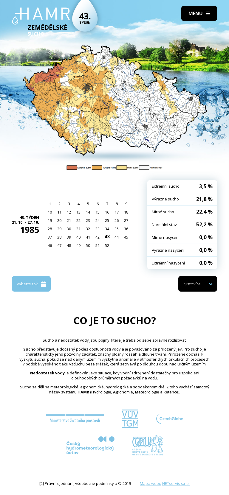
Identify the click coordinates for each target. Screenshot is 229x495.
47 (59, 245)
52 (107, 245)
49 (78, 245)
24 (97, 220)
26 (116, 220)
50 (88, 245)
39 (69, 237)
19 (50, 220)
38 (59, 237)
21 (69, 220)
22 (78, 220)
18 (126, 212)
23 (88, 220)
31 (78, 228)
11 (59, 212)
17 (116, 212)
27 (126, 220)
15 (97, 212)
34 (107, 228)
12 (69, 212)
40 (78, 237)
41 (88, 237)
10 (50, 212)
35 (116, 228)
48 (69, 245)
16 (107, 212)
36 (126, 228)
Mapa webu (150, 483)
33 (97, 228)
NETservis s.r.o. (176, 483)
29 (59, 228)
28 (50, 228)
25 (107, 220)
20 (59, 220)
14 (88, 212)
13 (78, 212)
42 (97, 237)
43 (107, 236)
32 (88, 228)
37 (50, 237)
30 (69, 228)
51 (97, 245)
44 (116, 237)
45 (126, 237)
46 (50, 245)
